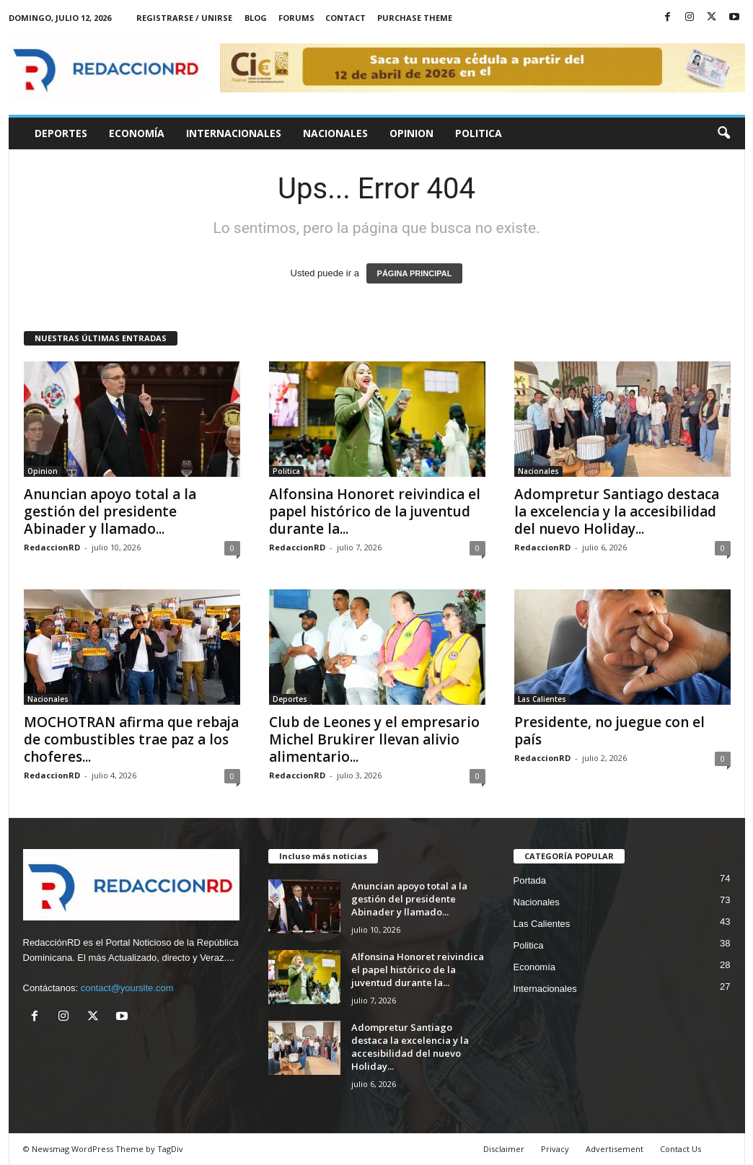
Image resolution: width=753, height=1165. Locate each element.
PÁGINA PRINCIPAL (414, 273)
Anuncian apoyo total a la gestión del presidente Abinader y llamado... (110, 511)
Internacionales (233, 133)
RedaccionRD (52, 547)
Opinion (411, 133)
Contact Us (680, 1148)
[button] (723, 133)
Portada (530, 880)
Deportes (61, 133)
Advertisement (614, 1148)
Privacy (555, 1148)
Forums (296, 17)
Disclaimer (503, 1148)
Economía (136, 133)
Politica (478, 133)
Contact (345, 17)
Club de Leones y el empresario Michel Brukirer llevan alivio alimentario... (374, 739)
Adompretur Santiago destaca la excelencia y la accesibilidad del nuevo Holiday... (616, 511)
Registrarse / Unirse (184, 17)
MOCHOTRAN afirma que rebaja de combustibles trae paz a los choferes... (131, 739)
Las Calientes (542, 699)
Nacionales (335, 133)
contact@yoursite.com (127, 987)
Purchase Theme (414, 17)
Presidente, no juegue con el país (609, 731)
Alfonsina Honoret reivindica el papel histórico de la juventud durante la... (374, 511)
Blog (256, 17)
